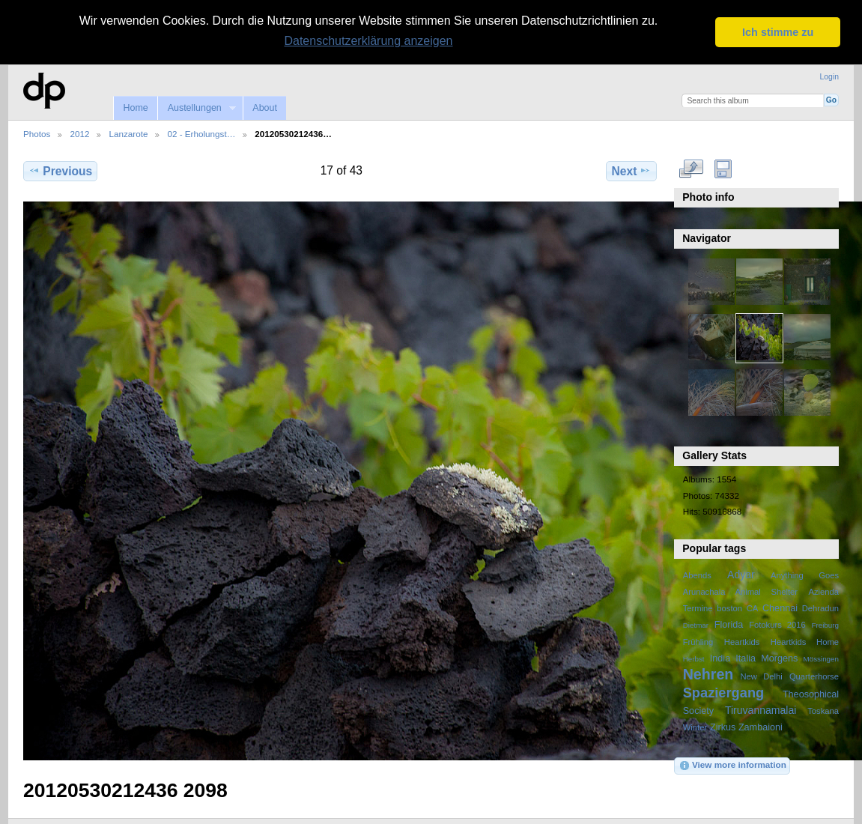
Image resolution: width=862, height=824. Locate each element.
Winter (695, 726)
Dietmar (695, 625)
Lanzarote (128, 134)
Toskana (823, 710)
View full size (691, 168)
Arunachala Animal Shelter (740, 591)
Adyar (741, 575)
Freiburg (825, 625)
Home (135, 107)
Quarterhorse (814, 675)
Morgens (779, 657)
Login (829, 77)
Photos (36, 134)
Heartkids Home (805, 641)
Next (632, 170)
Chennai (780, 608)
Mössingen (821, 658)
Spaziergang (724, 692)
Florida (729, 624)
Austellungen (196, 107)
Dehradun (820, 608)
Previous (60, 170)
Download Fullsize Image (723, 168)
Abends (697, 575)
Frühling (698, 641)
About (264, 107)
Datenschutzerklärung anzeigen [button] (368, 40)
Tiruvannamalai (760, 709)
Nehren (708, 673)
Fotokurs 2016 (777, 624)
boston (729, 608)
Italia (745, 657)
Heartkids (741, 641)
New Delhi (761, 675)
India (720, 657)
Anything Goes (805, 575)
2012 (79, 134)
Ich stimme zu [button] (777, 32)
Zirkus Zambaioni (746, 726)
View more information (732, 766)
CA (753, 608)
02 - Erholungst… (201, 134)
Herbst (694, 658)
